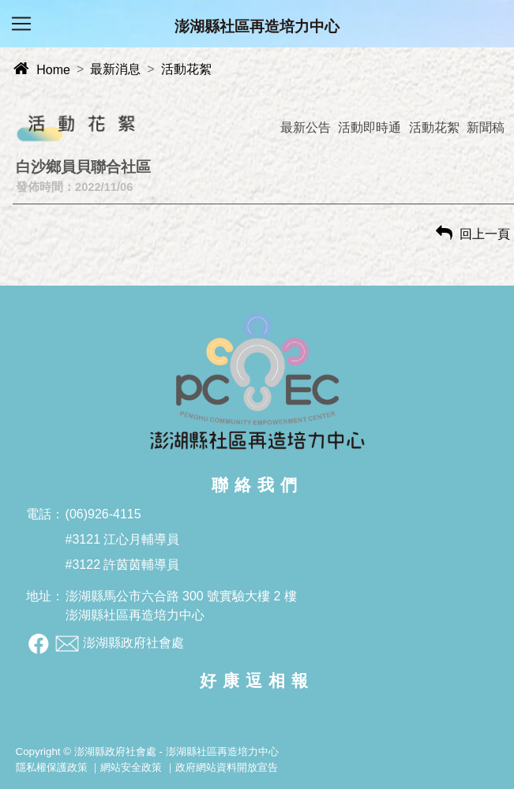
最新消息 (115, 69)
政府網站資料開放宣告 (226, 767)
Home (41, 70)
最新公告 (305, 127)
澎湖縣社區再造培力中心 (257, 26)
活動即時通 (369, 127)
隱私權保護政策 (52, 767)
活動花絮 (186, 69)
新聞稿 (486, 127)
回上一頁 (473, 234)
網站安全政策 (131, 767)
